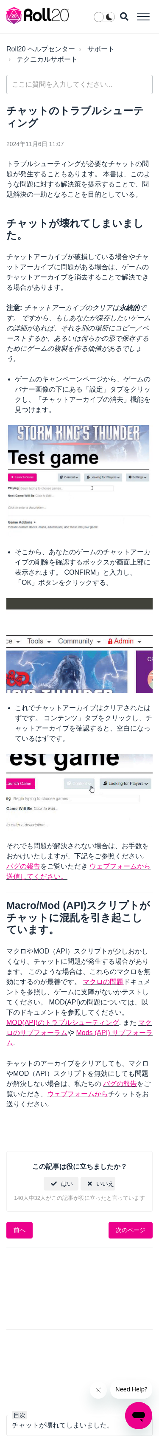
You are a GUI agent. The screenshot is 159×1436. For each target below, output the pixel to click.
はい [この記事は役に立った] (67, 1183)
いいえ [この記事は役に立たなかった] (105, 1183)
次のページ (130, 1230)
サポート (100, 49)
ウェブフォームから (77, 1093)
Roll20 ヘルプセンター (40, 49)
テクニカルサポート (47, 59)
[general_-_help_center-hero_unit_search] (79, 84)
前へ (19, 1230)
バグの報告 (23, 866)
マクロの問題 (103, 981)
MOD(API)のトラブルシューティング (62, 1022)
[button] (143, 16)
